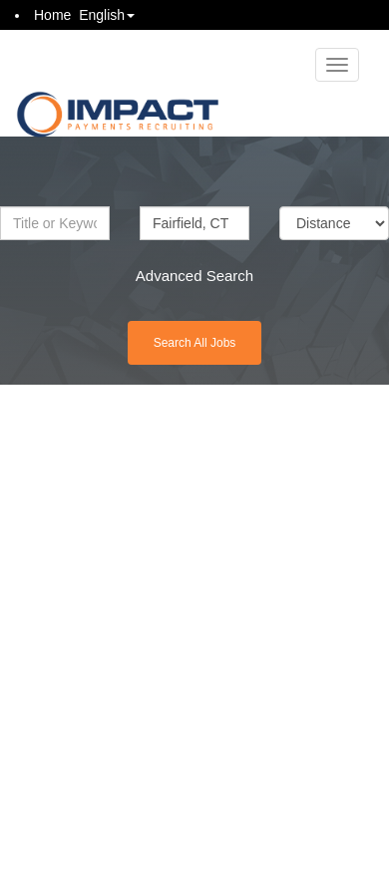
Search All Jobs (195, 343)
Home (52, 15)
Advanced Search (194, 275)
